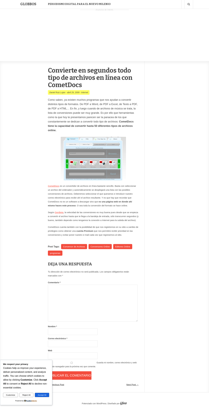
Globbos (28, 4)
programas (55, 253)
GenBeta (59, 212)
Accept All (42, 395)
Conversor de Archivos (74, 246)
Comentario (54, 282)
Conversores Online (100, 246)
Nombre (52, 326)
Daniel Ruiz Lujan (57, 92)
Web (50, 350)
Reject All (26, 395)
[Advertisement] (104, 32)
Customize (10, 395)
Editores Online (122, 246)
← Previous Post (56, 384)
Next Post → (132, 384)
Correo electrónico (57, 338)
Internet (84, 92)
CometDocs (53, 186)
